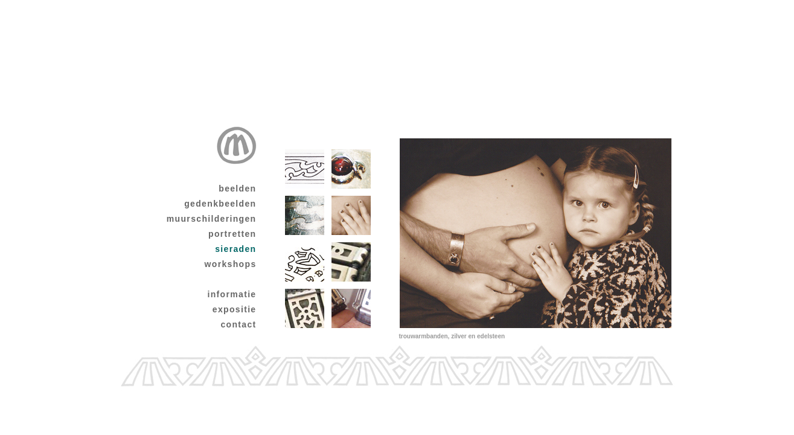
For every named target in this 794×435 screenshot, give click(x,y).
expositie (235, 309)
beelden (237, 188)
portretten (232, 234)
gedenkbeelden (220, 203)
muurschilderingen (212, 219)
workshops (231, 264)
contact (238, 324)
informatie (231, 294)
